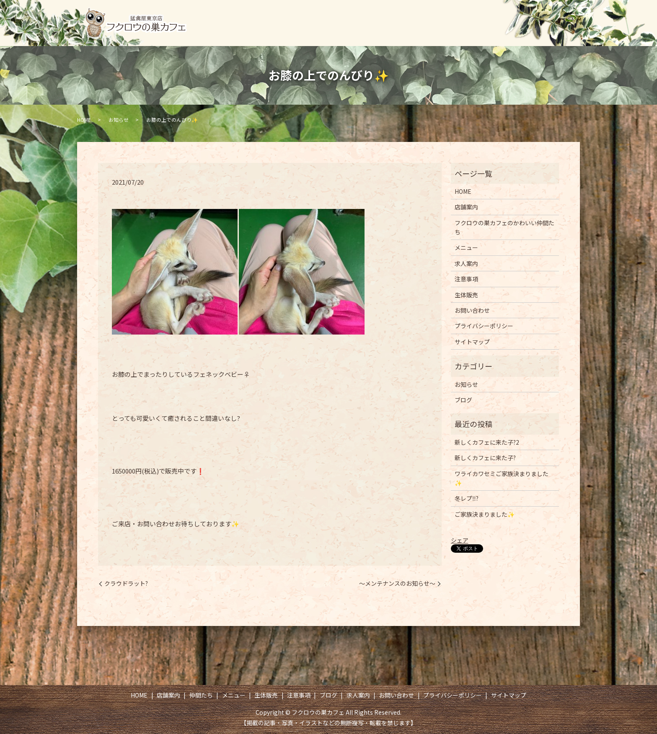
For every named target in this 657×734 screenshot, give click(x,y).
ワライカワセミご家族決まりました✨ (501, 478)
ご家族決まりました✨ (485, 514)
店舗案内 (299, 15)
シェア (459, 540)
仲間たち (343, 15)
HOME (258, 15)
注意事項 (476, 15)
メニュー (387, 15)
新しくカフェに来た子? (485, 457)
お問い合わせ (534, 30)
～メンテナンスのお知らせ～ (397, 583)
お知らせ (119, 119)
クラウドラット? (126, 583)
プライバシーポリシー (484, 326)
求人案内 (557, 15)
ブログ (517, 15)
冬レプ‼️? (467, 498)
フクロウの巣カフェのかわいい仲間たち (504, 227)
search (571, 30)
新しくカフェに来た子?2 (487, 442)
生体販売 (431, 15)
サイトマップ (472, 341)
